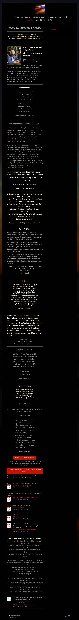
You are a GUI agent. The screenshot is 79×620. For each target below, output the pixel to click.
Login (69, 615)
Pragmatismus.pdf (18, 507)
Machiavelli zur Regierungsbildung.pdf (24, 530)
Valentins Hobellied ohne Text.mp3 (23, 605)
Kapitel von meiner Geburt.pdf (22, 485)
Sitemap (18, 615)
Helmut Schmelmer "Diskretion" (25, 457)
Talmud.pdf (16, 517)
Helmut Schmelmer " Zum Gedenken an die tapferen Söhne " (25, 470)
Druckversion (12, 615)
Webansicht (67, 616)
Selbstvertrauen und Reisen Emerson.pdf (25, 497)
